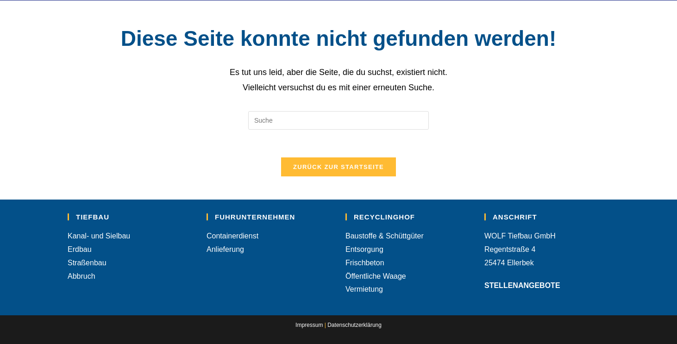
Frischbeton (364, 263)
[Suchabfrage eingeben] (338, 120)
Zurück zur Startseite (338, 166)
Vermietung (364, 289)
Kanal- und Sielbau (99, 236)
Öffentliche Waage (375, 276)
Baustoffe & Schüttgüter (384, 236)
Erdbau (80, 249)
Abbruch (81, 276)
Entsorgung (364, 249)
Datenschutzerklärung (354, 325)
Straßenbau (87, 263)
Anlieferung (225, 249)
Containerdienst (232, 236)
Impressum (309, 325)
